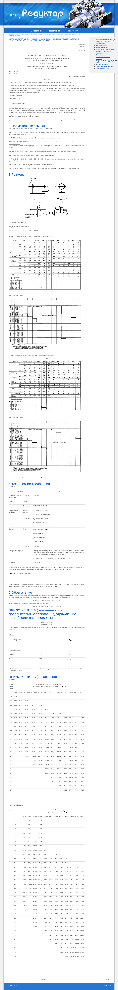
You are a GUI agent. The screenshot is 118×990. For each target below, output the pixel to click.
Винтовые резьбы (101, 45)
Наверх (107, 979)
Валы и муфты (100, 55)
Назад (43, 979)
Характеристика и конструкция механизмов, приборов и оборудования (105, 41)
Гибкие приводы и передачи (104, 66)
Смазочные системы (102, 68)
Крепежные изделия (20, 34)
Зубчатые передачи (102, 64)
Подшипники (100, 53)
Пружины (99, 59)
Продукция (11, 34)
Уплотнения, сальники (103, 57)
